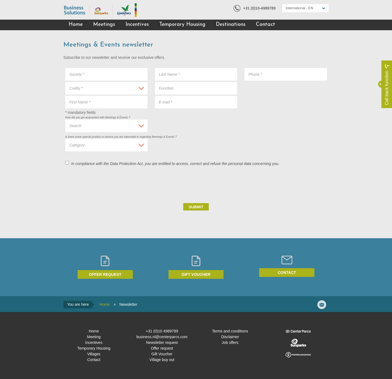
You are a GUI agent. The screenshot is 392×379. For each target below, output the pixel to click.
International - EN (299, 8)
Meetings (104, 24)
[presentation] (285, 184)
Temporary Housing (182, 24)
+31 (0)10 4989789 (162, 331)
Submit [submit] (196, 207)
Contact (265, 24)
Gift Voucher (161, 354)
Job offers (230, 342)
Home (76, 24)
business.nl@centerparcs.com (162, 337)
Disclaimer (230, 337)
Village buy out (161, 359)
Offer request (105, 274)
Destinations (231, 24)
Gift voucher (196, 274)
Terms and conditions (230, 331)
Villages (93, 354)
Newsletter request (162, 342)
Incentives (137, 24)
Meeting (94, 337)
